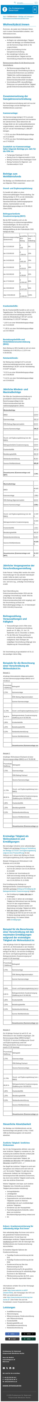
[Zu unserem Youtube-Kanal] (4, 1369)
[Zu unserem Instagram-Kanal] (13, 1369)
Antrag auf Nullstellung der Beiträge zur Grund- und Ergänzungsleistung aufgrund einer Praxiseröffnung (19, 850)
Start (4, 16)
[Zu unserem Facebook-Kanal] (9, 1369)
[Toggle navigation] (35, 10)
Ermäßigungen (16, 920)
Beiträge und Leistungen (25, 16)
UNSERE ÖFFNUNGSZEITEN (12, 1385)
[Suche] (25, 3)
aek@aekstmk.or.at (11, 1381)
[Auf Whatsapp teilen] (28, 1339)
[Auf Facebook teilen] (12, 1334)
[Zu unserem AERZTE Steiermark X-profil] (6, 1369)
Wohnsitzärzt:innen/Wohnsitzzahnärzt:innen (16, 18)
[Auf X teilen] (28, 1334)
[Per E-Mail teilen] (12, 1339)
